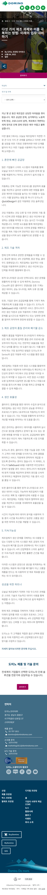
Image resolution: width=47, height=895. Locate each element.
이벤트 (28, 818)
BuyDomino (11, 834)
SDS (6, 851)
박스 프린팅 (7, 797)
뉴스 (27, 807)
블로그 (28, 815)
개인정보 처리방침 (8, 889)
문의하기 (23, 75)
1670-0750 (13, 753)
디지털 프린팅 (31, 790)
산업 (3, 790)
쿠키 (18, 889)
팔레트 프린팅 (8, 801)
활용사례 (29, 811)
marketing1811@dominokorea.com (23, 745)
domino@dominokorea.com (20, 734)
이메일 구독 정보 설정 (29, 889)
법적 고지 (36, 885)
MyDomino (9, 842)
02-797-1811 (14, 731)
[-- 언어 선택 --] (23, 100)
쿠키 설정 (41, 889)
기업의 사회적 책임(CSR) (33, 803)
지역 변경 (28, 879)
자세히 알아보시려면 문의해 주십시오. (19, 648)
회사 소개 (29, 822)
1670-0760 (13, 742)
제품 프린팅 (7, 794)
